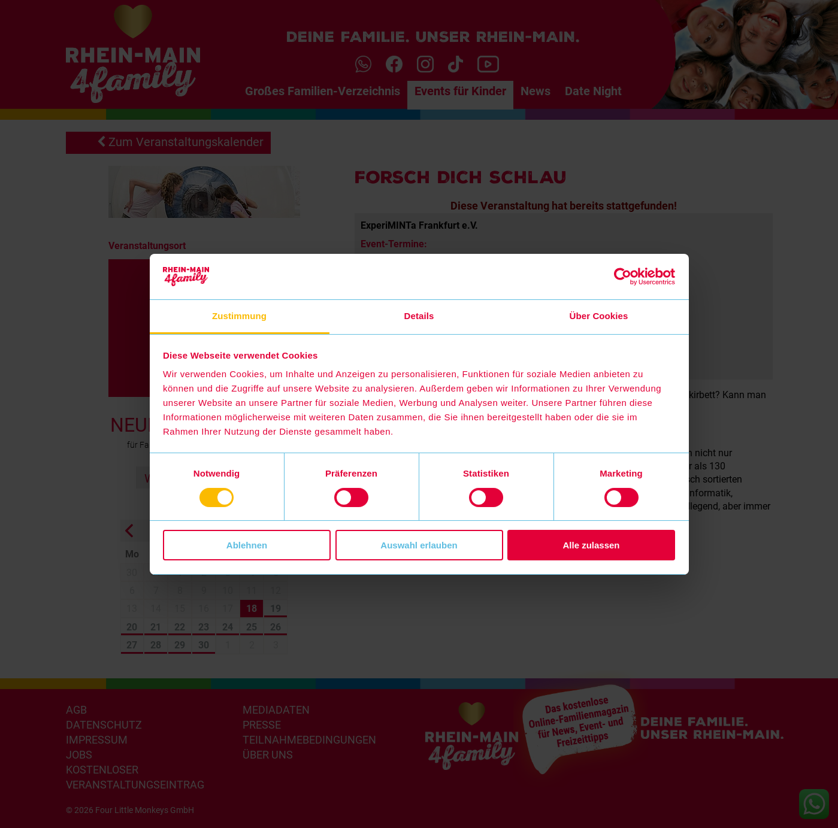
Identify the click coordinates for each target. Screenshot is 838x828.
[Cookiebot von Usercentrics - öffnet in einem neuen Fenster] (622, 277)
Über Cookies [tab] (599, 316)
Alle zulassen (590, 545)
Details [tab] (419, 316)
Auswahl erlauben (418, 545)
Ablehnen (246, 545)
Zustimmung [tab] (239, 316)
